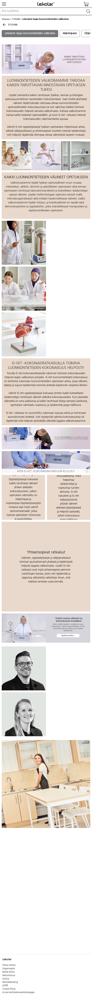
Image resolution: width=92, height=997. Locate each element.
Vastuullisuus (8, 975)
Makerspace (70, 33)
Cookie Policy (8, 989)
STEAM (16, 19)
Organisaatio (8, 969)
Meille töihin (8, 972)
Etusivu (6, 19)
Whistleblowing (10, 982)
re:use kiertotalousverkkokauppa (18, 992)
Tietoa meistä (8, 965)
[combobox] (46, 11)
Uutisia (5, 979)
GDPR (5, 986)
